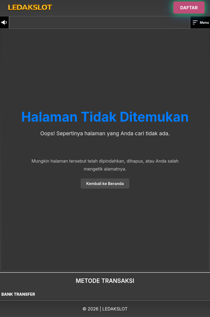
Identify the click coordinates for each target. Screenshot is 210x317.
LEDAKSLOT (114, 309)
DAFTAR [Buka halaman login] (189, 7)
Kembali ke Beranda (105, 183)
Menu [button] (200, 22)
